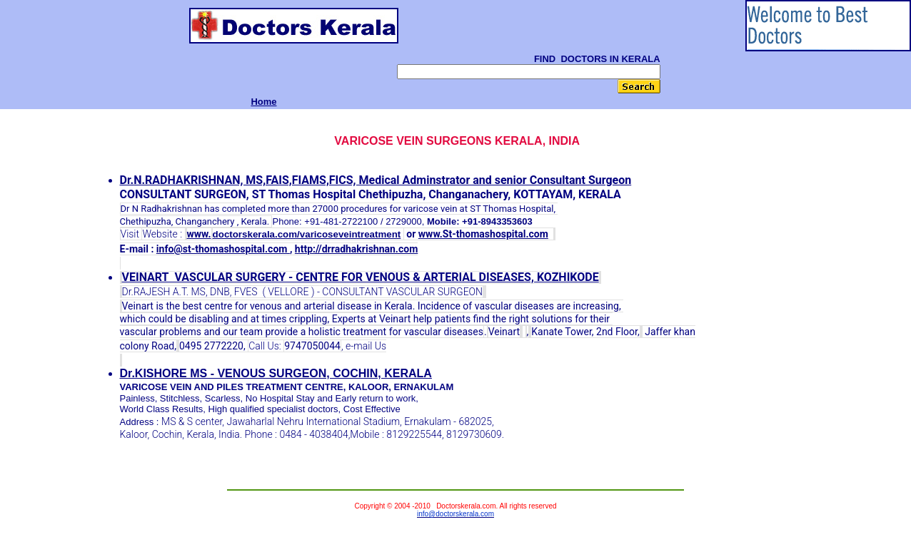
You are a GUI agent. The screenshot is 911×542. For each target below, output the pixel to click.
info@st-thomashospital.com (223, 249)
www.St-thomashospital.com (483, 234)
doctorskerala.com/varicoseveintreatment (307, 234)
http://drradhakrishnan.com (356, 249)
